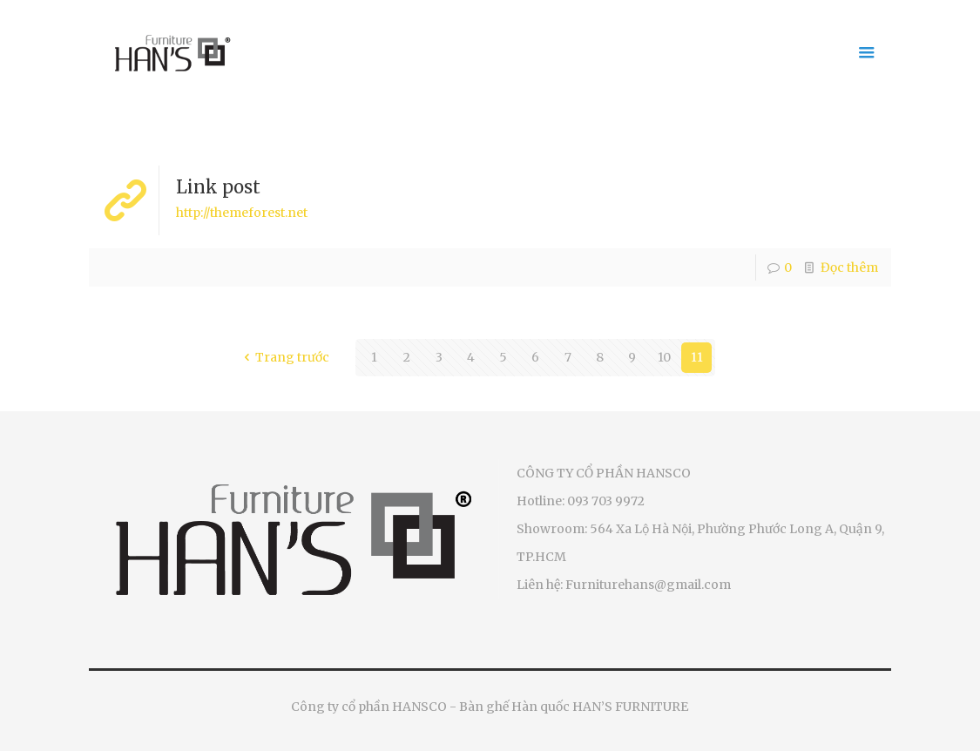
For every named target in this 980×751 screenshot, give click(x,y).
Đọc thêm (849, 267)
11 (697, 357)
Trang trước (284, 357)
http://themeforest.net (242, 212)
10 (664, 357)
